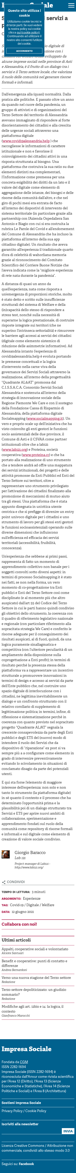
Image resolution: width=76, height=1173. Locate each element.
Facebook (26, 1164)
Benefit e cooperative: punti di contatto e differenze (34, 963)
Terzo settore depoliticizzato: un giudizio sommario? (34, 992)
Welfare (48, 905)
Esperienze (32, 899)
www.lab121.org (15, 450)
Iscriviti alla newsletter (20, 1124)
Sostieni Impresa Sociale (21, 1103)
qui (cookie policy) (28, 33)
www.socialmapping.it (45, 419)
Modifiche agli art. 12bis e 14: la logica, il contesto (32, 1009)
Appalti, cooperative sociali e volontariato (35, 949)
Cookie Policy (35, 1111)
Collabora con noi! (19, 924)
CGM (24, 1062)
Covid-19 (17, 905)
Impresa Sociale (26, 1049)
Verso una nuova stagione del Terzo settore (36, 978)
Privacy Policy (12, 1111)
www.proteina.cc (35, 455)
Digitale (33, 905)
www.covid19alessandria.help (26, 141)
